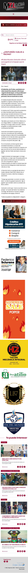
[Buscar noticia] (16, 35)
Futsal (10, 83)
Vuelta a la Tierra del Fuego (10, 471)
